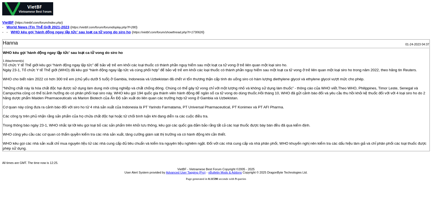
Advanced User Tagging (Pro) (186, 172)
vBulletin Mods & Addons (225, 172)
